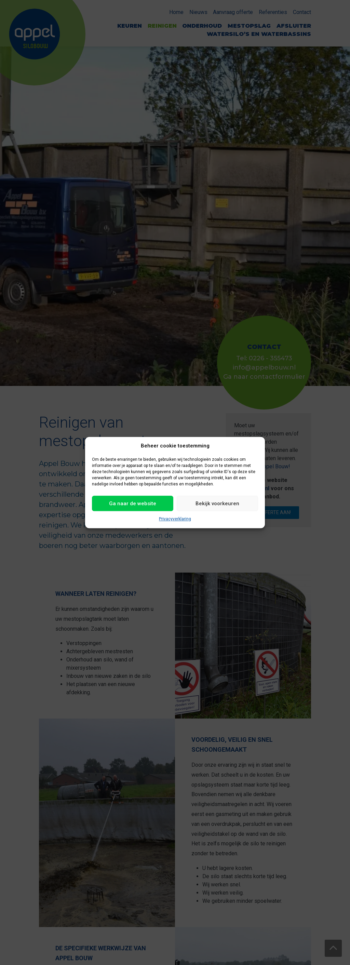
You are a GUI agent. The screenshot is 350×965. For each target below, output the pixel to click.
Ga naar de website (132, 503)
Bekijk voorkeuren (217, 503)
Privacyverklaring (175, 519)
